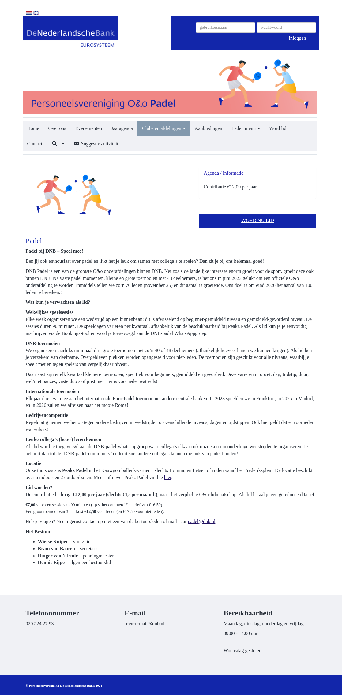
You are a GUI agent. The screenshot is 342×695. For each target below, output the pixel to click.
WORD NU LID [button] (257, 220)
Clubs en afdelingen (164, 128)
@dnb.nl (202, 521)
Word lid (277, 128)
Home (33, 128)
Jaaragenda (122, 128)
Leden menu (245, 128)
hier (167, 477)
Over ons (57, 128)
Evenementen (88, 128)
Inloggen (297, 38)
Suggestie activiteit (95, 143)
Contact (35, 143)
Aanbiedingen (208, 128)
